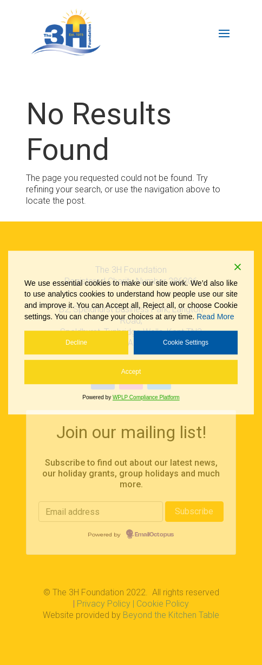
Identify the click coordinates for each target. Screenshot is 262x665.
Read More (215, 316)
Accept (131, 372)
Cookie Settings (185, 342)
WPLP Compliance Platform (146, 397)
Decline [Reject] (76, 342)
